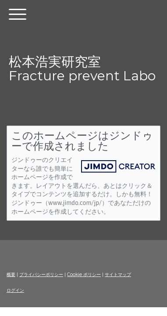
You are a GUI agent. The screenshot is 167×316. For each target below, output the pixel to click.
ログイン (15, 290)
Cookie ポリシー (84, 274)
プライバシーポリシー (41, 274)
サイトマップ (118, 274)
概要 (11, 274)
